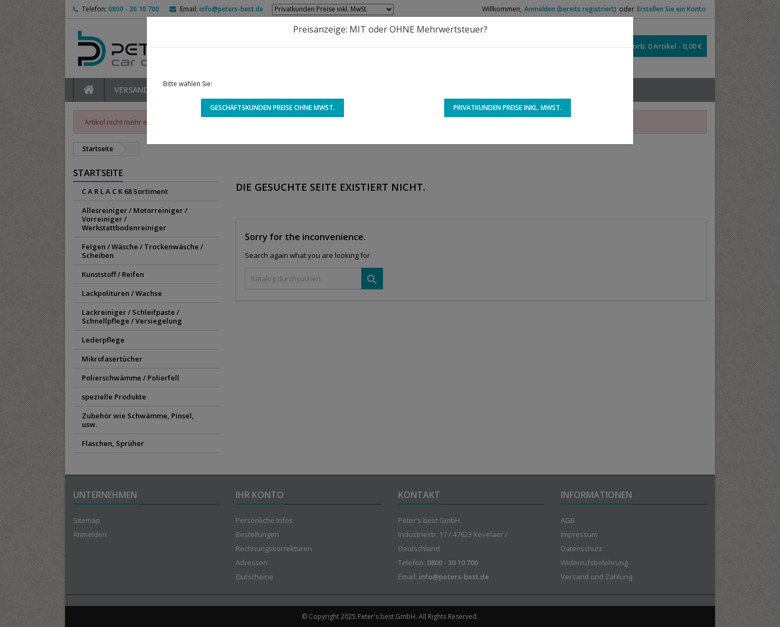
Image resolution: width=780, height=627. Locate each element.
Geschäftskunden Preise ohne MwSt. (272, 107)
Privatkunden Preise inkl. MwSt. (507, 107)
